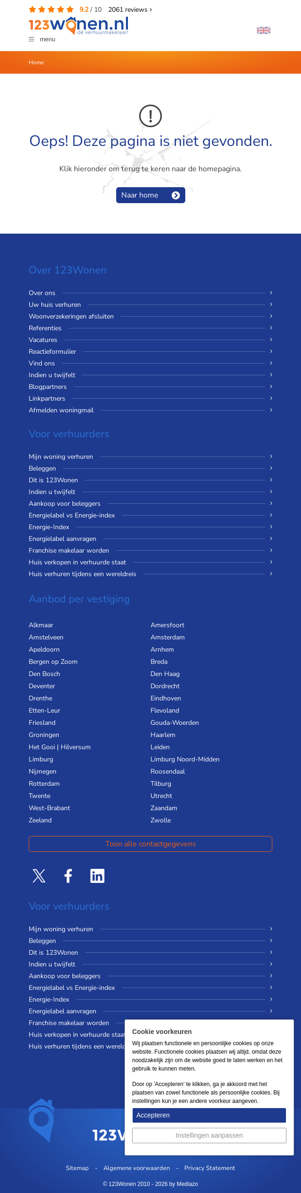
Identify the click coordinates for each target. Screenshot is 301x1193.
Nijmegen (42, 771)
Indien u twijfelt (52, 375)
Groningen (44, 734)
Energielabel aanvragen (62, 538)
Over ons (42, 293)
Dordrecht (165, 686)
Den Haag (165, 673)
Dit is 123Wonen (53, 480)
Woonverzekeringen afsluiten (71, 316)
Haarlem (162, 734)
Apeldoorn (44, 649)
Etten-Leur (44, 710)
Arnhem (162, 649)
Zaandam (163, 808)
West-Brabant (49, 808)
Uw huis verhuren (55, 304)
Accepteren (153, 1115)
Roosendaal (167, 771)
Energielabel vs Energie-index (72, 515)
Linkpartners (47, 398)
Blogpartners (48, 386)
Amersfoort (167, 625)
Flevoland (164, 710)
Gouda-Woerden (174, 722)
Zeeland (40, 820)
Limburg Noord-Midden (185, 759)
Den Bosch (44, 673)
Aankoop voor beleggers (65, 503)
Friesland (42, 722)
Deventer (42, 686)
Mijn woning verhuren (61, 456)
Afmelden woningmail (61, 410)
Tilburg (160, 783)
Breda (158, 661)
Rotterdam (44, 783)
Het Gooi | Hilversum (60, 747)
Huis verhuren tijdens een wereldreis (82, 574)
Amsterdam (167, 637)
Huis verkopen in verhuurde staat (77, 562)
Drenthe (40, 698)
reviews (130, 9)
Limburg (41, 759)
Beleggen (42, 468)
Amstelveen (46, 637)
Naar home (139, 195)
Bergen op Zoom (53, 661)
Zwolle (160, 820)
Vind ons (42, 363)
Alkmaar (41, 625)
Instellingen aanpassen (209, 1135)
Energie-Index (49, 527)
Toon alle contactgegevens (150, 844)
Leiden (160, 747)
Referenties (45, 328)
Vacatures (43, 339)
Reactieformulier (52, 351)
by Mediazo (183, 1184)
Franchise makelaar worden (69, 550)
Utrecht (161, 795)
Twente (39, 795)
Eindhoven (165, 698)
